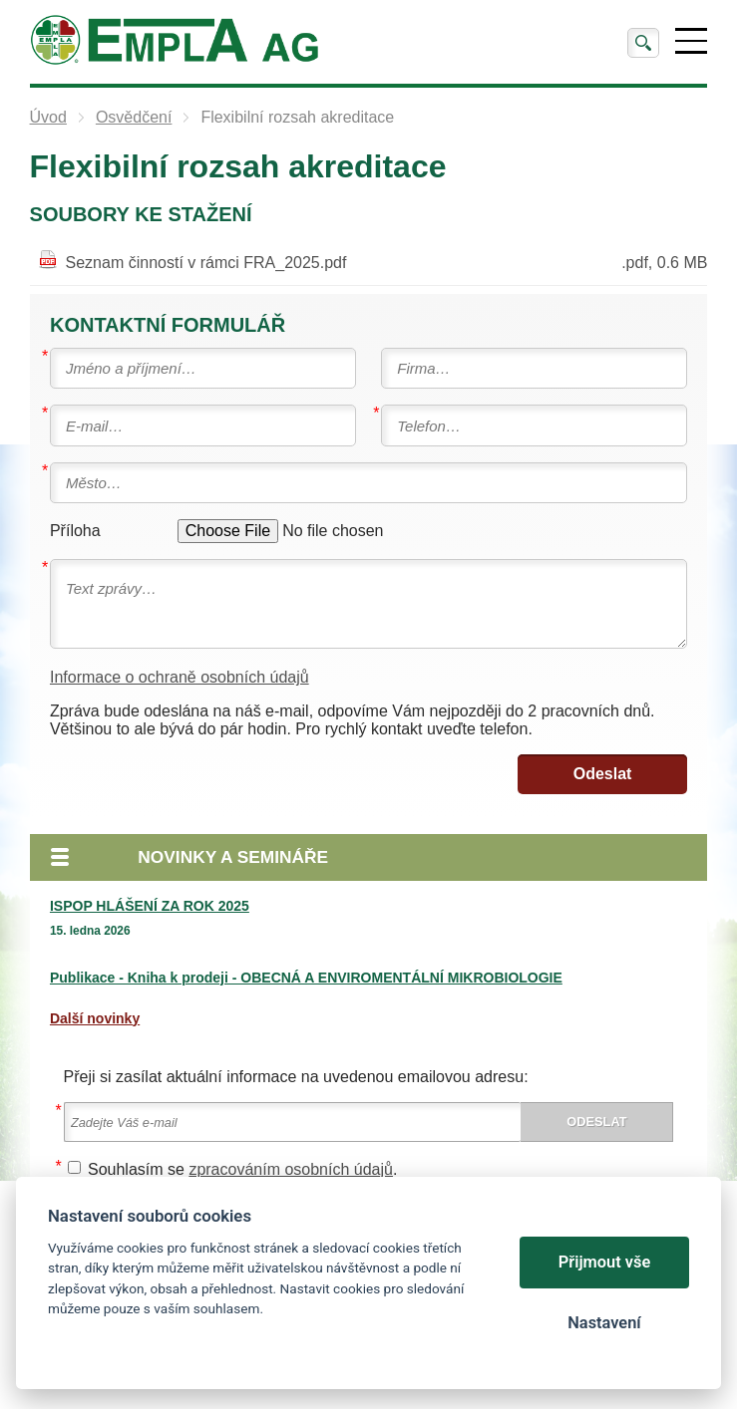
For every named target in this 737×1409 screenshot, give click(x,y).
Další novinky (95, 1018)
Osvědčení (134, 117)
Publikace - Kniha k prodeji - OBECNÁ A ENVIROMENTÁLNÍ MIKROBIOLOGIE (306, 978)
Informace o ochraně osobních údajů (179, 677)
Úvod (48, 117)
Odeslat (602, 773)
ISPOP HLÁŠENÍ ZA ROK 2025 (149, 906)
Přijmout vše (604, 1262)
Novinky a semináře (233, 857)
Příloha (75, 530)
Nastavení (603, 1322)
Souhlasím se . (242, 1169)
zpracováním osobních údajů (290, 1169)
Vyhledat (643, 43)
